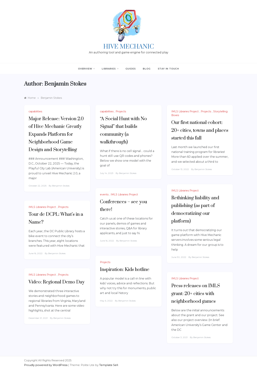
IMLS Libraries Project (185, 111)
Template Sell (108, 365)
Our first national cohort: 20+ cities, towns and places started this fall (199, 130)
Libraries (110, 68)
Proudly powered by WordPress (46, 365)
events (104, 194)
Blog (146, 68)
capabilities (35, 111)
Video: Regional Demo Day (57, 282)
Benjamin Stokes (60, 185)
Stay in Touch (168, 68)
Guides (130, 68)
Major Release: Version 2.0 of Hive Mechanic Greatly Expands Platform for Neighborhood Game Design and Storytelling (56, 134)
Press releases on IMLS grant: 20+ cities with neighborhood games (195, 293)
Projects (121, 111)
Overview (86, 68)
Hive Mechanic (128, 47)
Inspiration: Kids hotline (124, 270)
